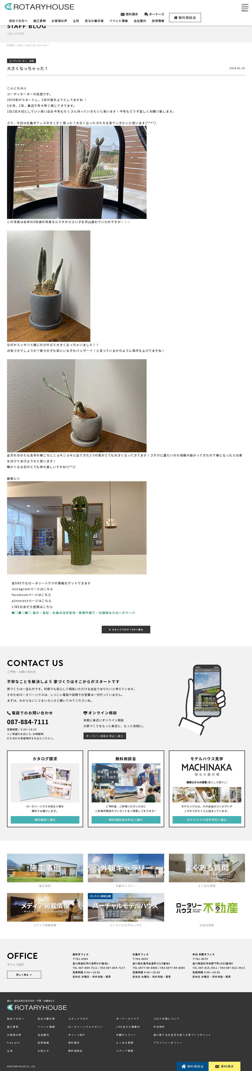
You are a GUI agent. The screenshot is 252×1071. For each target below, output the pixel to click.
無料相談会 (185, 17)
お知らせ (43, 1050)
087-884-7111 (29, 720)
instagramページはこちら (32, 589)
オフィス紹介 (77, 1033)
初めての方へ (18, 21)
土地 (76, 21)
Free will (13, 1041)
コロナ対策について (166, 1017)
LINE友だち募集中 (128, 1026)
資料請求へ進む (45, 819)
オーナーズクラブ (127, 1017)
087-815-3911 (207, 967)
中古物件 (159, 1026)
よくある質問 (125, 1041)
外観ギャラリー (126, 1033)
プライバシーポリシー (167, 1041)
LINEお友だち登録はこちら (32, 606)
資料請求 (129, 14)
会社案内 (140, 21)
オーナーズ (154, 14)
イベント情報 (118, 21)
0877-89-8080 (148, 967)
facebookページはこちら (31, 595)
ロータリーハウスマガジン (85, 1026)
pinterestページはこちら (32, 600)
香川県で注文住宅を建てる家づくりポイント (182, 1033)
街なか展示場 (94, 21)
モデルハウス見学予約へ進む (207, 819)
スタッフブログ (78, 1017)
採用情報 (158, 21)
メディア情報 (124, 1050)
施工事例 (39, 21)
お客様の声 (59, 21)
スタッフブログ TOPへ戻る (126, 628)
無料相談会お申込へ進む (126, 819)
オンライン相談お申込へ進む (105, 735)
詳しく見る (24, 973)
